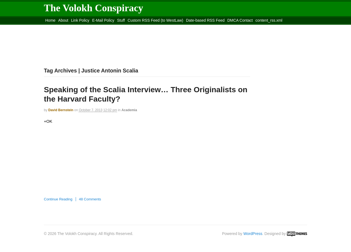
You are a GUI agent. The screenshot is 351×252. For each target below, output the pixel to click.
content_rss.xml (269, 20)
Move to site (123, 27)
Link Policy (80, 20)
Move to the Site (74, 27)
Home (50, 20)
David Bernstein (60, 110)
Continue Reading (58, 199)
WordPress (253, 233)
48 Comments (90, 199)
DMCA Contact (240, 20)
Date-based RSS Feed (205, 20)
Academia (129, 110)
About (63, 20)
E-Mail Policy (103, 20)
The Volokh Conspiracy (93, 7)
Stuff (121, 20)
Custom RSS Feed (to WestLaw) (155, 20)
